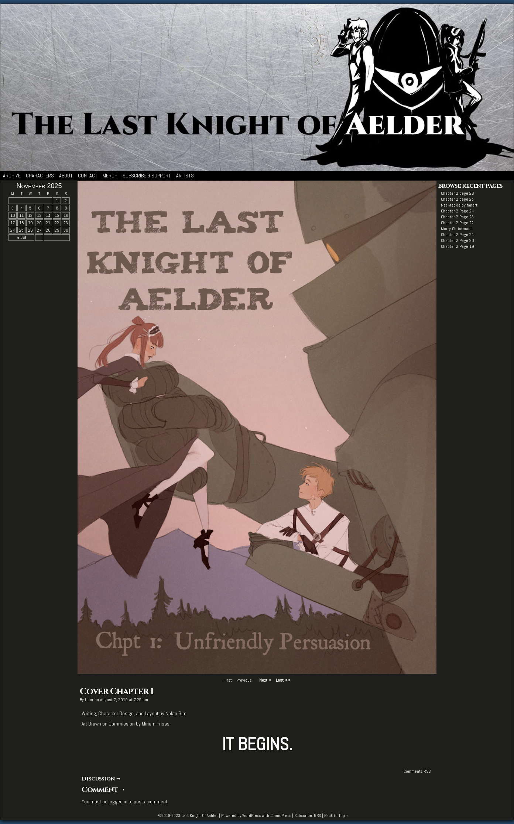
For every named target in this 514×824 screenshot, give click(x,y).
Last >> (283, 680)
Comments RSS (417, 771)
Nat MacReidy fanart (459, 205)
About (66, 175)
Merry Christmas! (456, 229)
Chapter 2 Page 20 (457, 240)
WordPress (251, 815)
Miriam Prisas (155, 723)
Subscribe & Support (147, 175)
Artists (185, 175)
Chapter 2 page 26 (457, 193)
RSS (317, 815)
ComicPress (280, 815)
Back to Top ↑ (336, 815)
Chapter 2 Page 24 (457, 211)
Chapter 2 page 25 (457, 199)
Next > (265, 680)
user (89, 700)
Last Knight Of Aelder (199, 815)
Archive (12, 175)
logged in (118, 801)
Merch (110, 175)
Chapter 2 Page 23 (457, 217)
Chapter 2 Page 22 (457, 223)
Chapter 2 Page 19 (457, 246)
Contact (87, 175)
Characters (40, 175)
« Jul (21, 237)
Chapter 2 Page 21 (457, 235)
